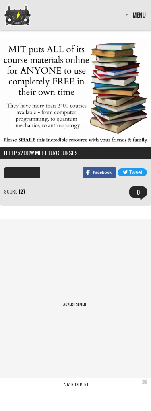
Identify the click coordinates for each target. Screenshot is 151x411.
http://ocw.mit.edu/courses (41, 152)
